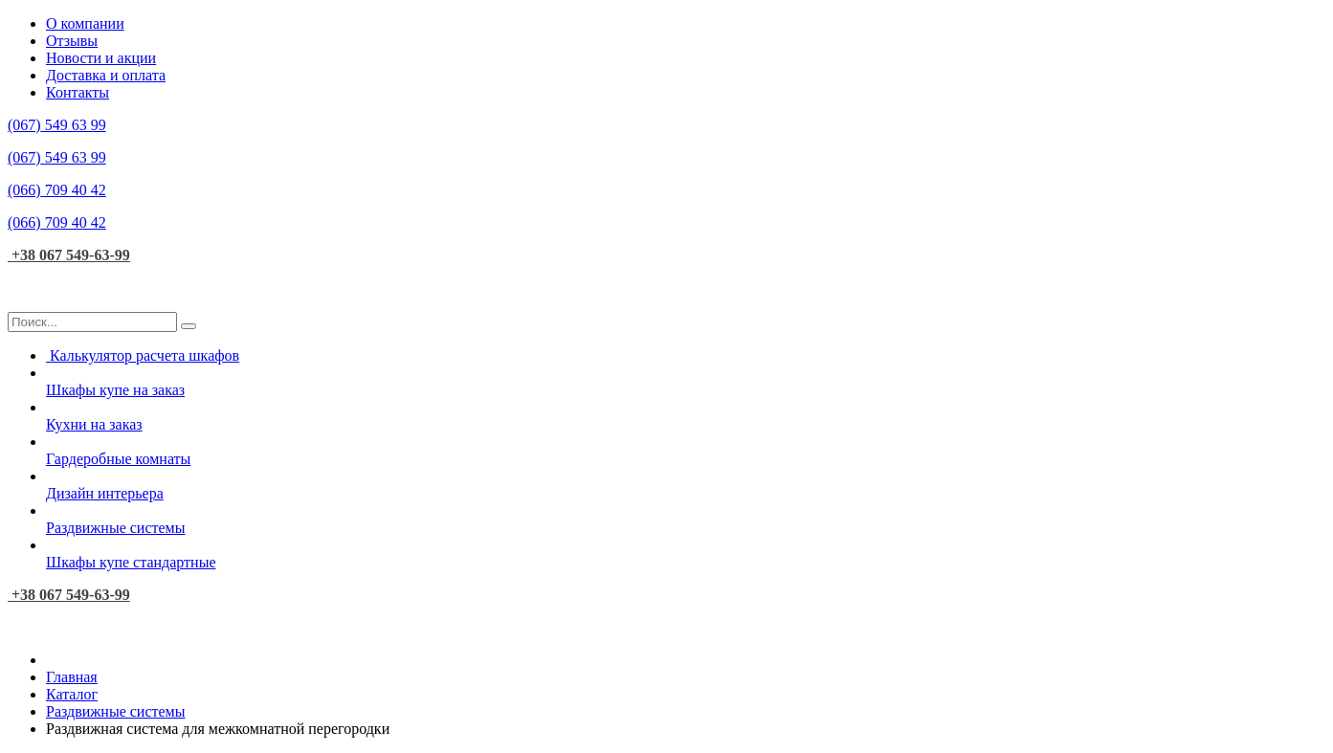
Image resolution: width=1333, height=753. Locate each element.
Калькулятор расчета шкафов (142, 355)
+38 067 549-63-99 (69, 255)
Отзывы (72, 41)
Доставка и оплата (106, 75)
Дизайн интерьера (685, 484)
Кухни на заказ (685, 415)
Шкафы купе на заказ (685, 381)
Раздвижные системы (685, 519)
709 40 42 (57, 190)
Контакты (77, 92)
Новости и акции (101, 58)
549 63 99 (57, 125)
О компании (85, 23)
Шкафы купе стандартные (685, 553)
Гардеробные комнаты (685, 450)
